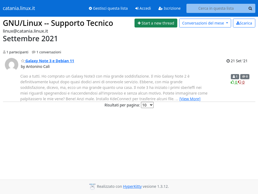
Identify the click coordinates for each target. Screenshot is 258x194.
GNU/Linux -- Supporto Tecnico (58, 23)
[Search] (250, 8)
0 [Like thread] (234, 82)
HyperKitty (132, 186)
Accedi (143, 8)
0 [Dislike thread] (241, 82)
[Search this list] (216, 8)
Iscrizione (169, 8)
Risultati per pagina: (122, 105)
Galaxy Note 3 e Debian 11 (47, 60)
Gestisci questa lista (108, 8)
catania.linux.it (19, 8)
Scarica (244, 23)
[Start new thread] (156, 23)
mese (203, 23)
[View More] (189, 98)
